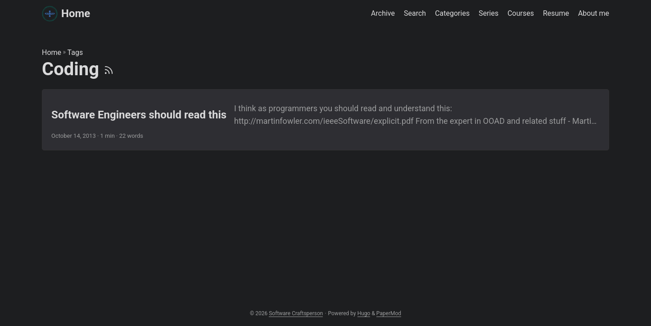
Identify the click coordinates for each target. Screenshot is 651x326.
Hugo (364, 313)
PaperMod (388, 313)
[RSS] (109, 69)
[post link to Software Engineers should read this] (325, 120)
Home (66, 13)
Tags (75, 52)
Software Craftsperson (296, 313)
